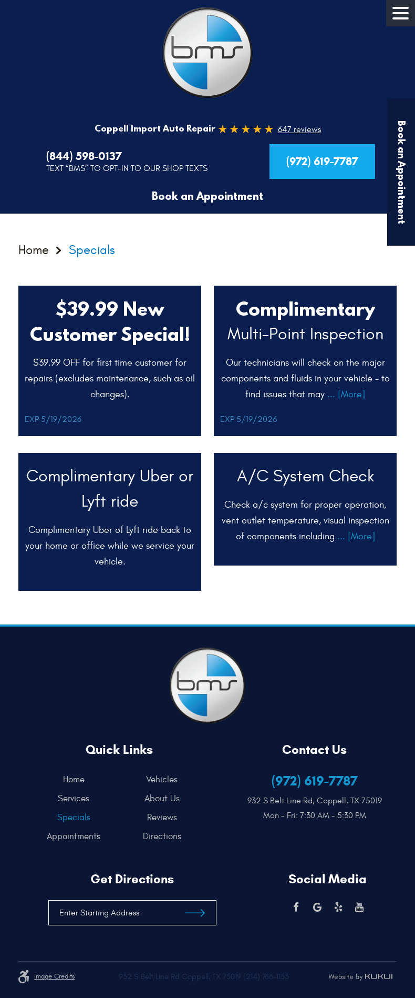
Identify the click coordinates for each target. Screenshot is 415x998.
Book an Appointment (207, 196)
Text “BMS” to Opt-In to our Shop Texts (127, 168)
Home (33, 251)
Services (73, 798)
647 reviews (299, 129)
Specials (92, 251)
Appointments (73, 836)
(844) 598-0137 (84, 156)
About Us (162, 798)
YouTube (359, 907)
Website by (360, 977)
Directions (162, 836)
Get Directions (132, 879)
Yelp (338, 907)
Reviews (162, 817)
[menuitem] (76, 780)
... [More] (345, 394)
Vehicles (162, 779)
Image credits (54, 976)
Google (317, 907)
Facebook (296, 907)
